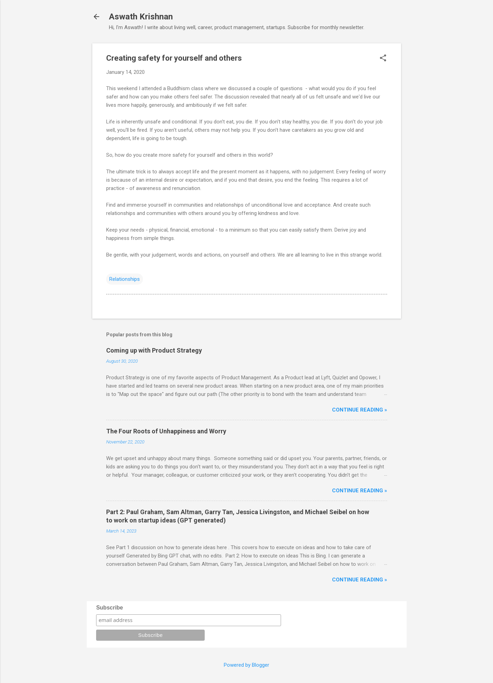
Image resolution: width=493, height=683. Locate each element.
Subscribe (109, 608)
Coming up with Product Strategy (154, 350)
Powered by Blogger (246, 665)
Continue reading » (359, 410)
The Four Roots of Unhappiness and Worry (166, 431)
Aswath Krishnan (141, 16)
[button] (383, 58)
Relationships (124, 279)
